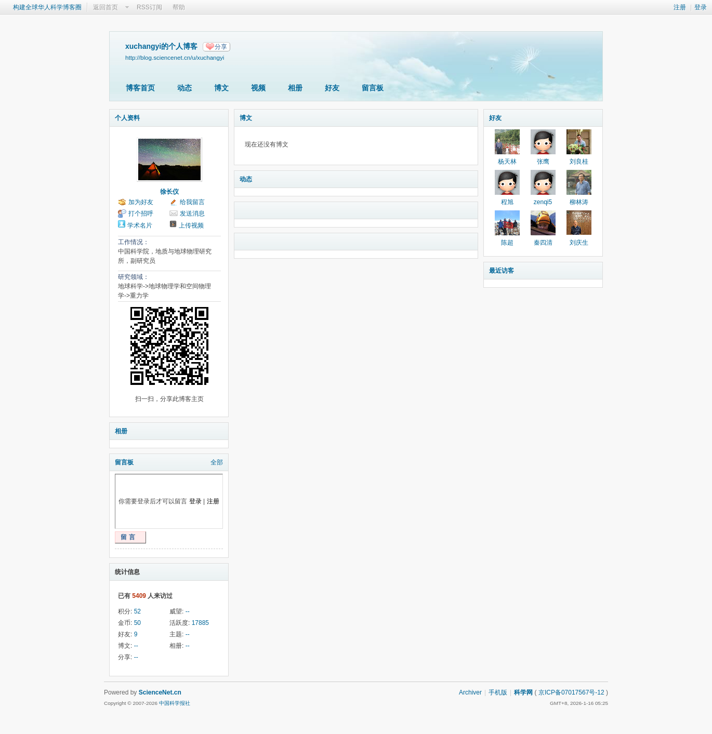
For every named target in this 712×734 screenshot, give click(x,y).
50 (137, 622)
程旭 (507, 202)
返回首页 (105, 7)
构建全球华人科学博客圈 (47, 7)
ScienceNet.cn (160, 692)
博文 (221, 88)
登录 (700, 7)
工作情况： (133, 242)
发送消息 (192, 213)
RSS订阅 (149, 7)
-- (188, 611)
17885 (200, 622)
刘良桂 (579, 161)
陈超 (507, 242)
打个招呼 (140, 213)
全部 (216, 462)
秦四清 (543, 242)
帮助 (179, 7)
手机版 (498, 692)
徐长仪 (169, 191)
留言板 (373, 88)
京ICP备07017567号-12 (571, 692)
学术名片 (139, 225)
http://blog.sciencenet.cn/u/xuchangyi (174, 57)
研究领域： (133, 277)
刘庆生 (579, 242)
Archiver (470, 692)
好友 (332, 88)
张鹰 (543, 161)
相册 (295, 88)
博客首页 (140, 88)
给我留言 (192, 202)
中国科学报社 (174, 703)
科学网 (523, 692)
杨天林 (507, 161)
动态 (184, 88)
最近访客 (501, 270)
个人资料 (127, 118)
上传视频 (191, 225)
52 (137, 611)
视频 (258, 88)
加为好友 (140, 202)
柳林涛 (579, 202)
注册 (680, 7)
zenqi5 (543, 202)
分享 (221, 46)
